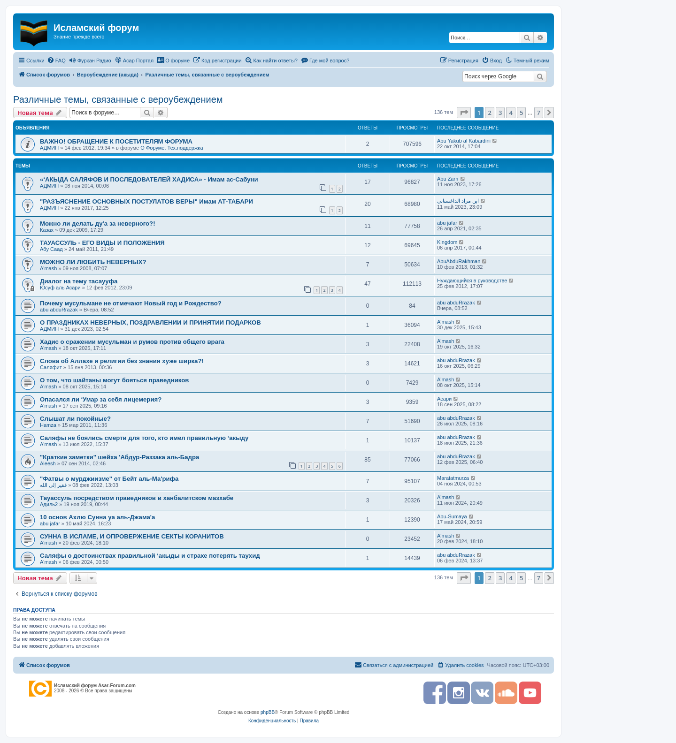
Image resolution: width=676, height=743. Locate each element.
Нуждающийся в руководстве (472, 280)
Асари (444, 399)
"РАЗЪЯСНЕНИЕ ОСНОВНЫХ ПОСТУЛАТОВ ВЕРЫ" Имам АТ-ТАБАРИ (146, 201)
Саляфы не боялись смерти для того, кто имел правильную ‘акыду (144, 437)
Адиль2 (49, 504)
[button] (464, 112)
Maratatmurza (453, 478)
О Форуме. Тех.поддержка (171, 148)
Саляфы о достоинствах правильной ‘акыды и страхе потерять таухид (150, 555)
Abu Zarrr (448, 179)
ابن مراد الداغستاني (458, 201)
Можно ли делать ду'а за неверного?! (97, 223)
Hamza (48, 425)
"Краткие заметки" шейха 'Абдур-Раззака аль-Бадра (119, 457)
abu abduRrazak (59, 309)
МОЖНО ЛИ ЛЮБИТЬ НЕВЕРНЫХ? (93, 261)
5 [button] (521, 112)
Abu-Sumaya (452, 516)
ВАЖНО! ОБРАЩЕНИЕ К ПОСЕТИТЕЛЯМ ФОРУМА (116, 141)
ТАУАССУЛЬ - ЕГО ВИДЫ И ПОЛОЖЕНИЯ (102, 242)
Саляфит (51, 367)
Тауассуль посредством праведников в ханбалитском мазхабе (136, 497)
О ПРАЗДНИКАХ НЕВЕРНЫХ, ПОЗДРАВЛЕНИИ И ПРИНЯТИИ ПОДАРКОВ (150, 322)
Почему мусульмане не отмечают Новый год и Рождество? (131, 303)
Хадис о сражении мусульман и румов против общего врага (132, 341)
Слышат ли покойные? (75, 418)
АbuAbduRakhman (458, 261)
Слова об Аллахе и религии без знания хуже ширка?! (122, 360)
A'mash (48, 268)
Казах (47, 230)
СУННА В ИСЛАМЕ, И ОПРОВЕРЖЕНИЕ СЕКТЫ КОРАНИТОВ (132, 536)
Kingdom (447, 242)
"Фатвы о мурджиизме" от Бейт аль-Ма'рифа (109, 478)
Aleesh (48, 463)
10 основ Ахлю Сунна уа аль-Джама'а (97, 517)
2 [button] (489, 112)
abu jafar (447, 223)
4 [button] (510, 112)
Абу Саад (51, 249)
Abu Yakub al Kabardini (464, 141)
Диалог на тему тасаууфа (78, 281)
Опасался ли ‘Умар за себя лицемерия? (100, 399)
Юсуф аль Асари (60, 287)
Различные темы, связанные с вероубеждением (118, 99)
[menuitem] (56, 60)
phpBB (268, 712)
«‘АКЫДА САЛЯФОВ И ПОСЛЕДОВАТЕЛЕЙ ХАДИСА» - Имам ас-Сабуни (149, 179)
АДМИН (49, 148)
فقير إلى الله (53, 485)
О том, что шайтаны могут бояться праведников (114, 380)
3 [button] (500, 112)
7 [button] (538, 112)
